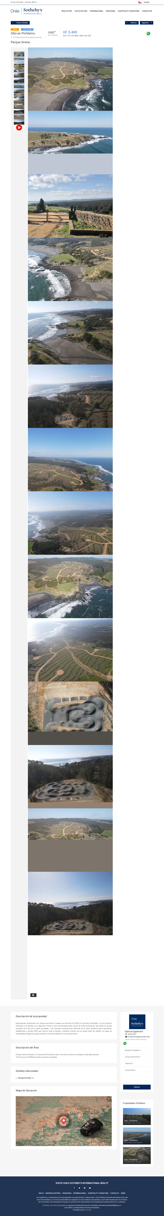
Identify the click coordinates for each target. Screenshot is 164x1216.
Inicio (41, 1193)
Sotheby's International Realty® (54, 1205)
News (123, 1193)
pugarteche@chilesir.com (139, 1037)
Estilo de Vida (81, 11)
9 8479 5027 (132, 1034)
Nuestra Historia (53, 1193)
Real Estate (67, 11)
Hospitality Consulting (128, 11)
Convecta (87, 1210)
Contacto (114, 1193)
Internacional (96, 11)
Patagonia (110, 11)
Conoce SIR (147, 11)
